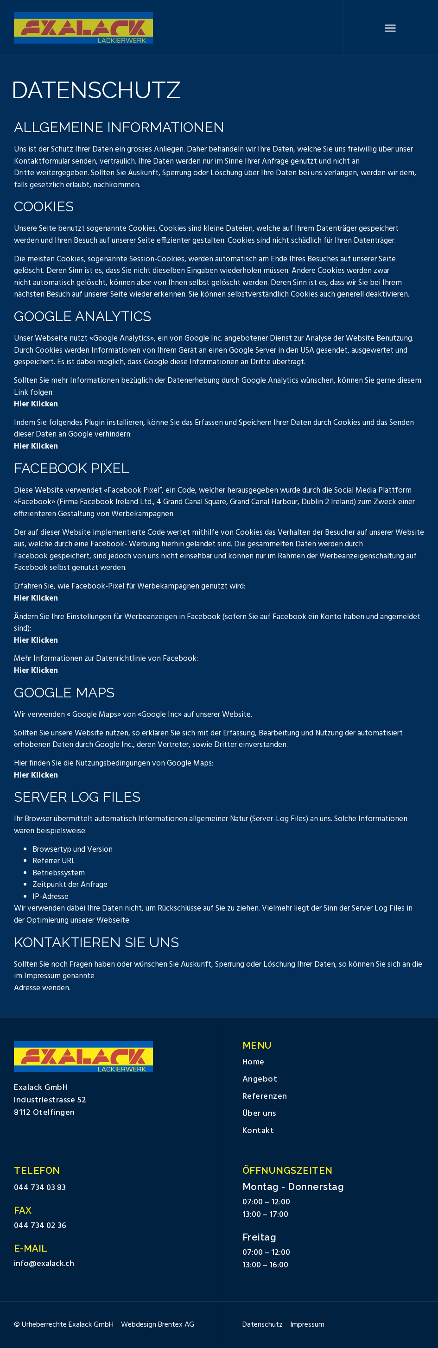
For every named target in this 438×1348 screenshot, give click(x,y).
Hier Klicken (36, 404)
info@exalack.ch (44, 1264)
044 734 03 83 (40, 1188)
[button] (390, 28)
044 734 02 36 (40, 1226)
